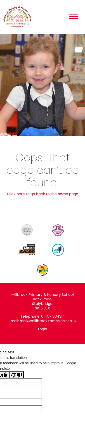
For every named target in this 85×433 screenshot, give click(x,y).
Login (42, 329)
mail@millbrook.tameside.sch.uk (48, 321)
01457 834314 (53, 316)
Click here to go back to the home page (42, 194)
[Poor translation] (16, 374)
